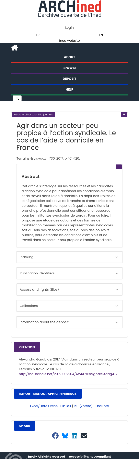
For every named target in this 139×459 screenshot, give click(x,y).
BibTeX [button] (65, 406)
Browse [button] (69, 68)
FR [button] (37, 35)
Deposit (69, 78)
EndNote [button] (102, 406)
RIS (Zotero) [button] (83, 406)
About (69, 57)
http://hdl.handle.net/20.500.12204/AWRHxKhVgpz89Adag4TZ (68, 374)
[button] (17, 98)
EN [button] (101, 35)
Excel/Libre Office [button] (44, 406)
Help (69, 89)
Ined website (69, 40)
